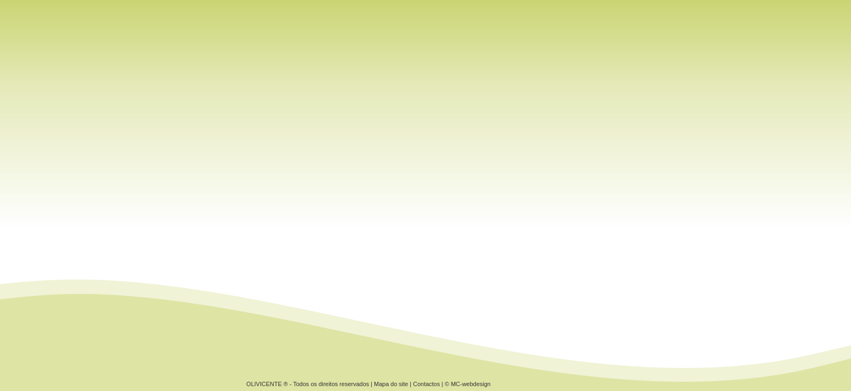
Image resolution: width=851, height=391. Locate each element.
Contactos (426, 384)
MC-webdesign (471, 384)
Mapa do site (391, 384)
